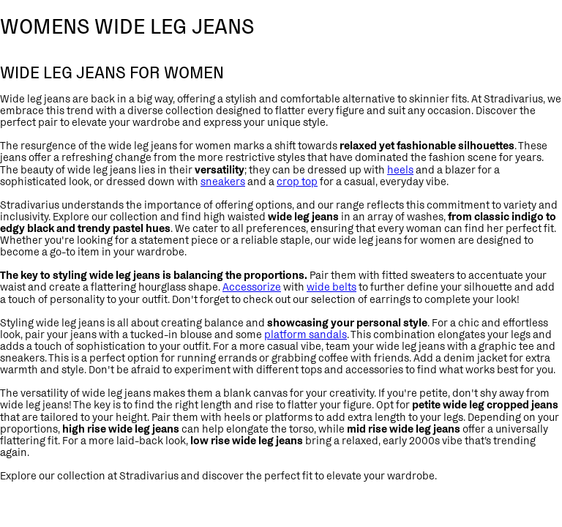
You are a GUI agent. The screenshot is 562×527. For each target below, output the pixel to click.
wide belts (331, 287)
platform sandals (305, 334)
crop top (297, 181)
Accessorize (251, 287)
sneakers (223, 181)
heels (400, 169)
